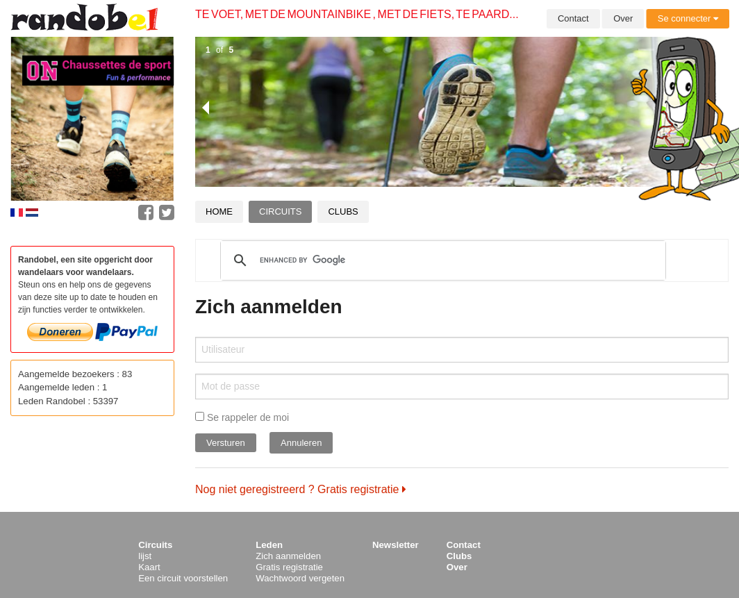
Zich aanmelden (288, 556)
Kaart (149, 567)
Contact (573, 18)
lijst (144, 556)
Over (623, 18)
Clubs (343, 211)
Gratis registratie (289, 567)
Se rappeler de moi (242, 417)
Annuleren (301, 443)
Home (219, 211)
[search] (441, 260)
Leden (269, 545)
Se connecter (688, 18)
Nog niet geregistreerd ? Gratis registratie (300, 489)
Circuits (280, 211)
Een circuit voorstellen (183, 578)
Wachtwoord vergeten (300, 578)
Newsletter (395, 545)
